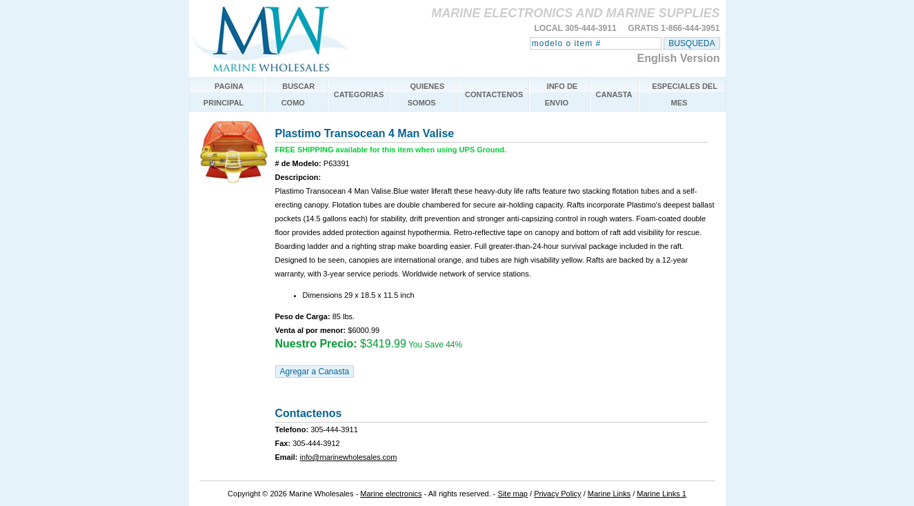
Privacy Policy (557, 493)
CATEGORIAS (359, 94)
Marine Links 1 (661, 493)
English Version (678, 58)
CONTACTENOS (494, 94)
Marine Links (609, 493)
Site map (513, 493)
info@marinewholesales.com (348, 457)
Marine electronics (390, 493)
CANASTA (614, 94)
